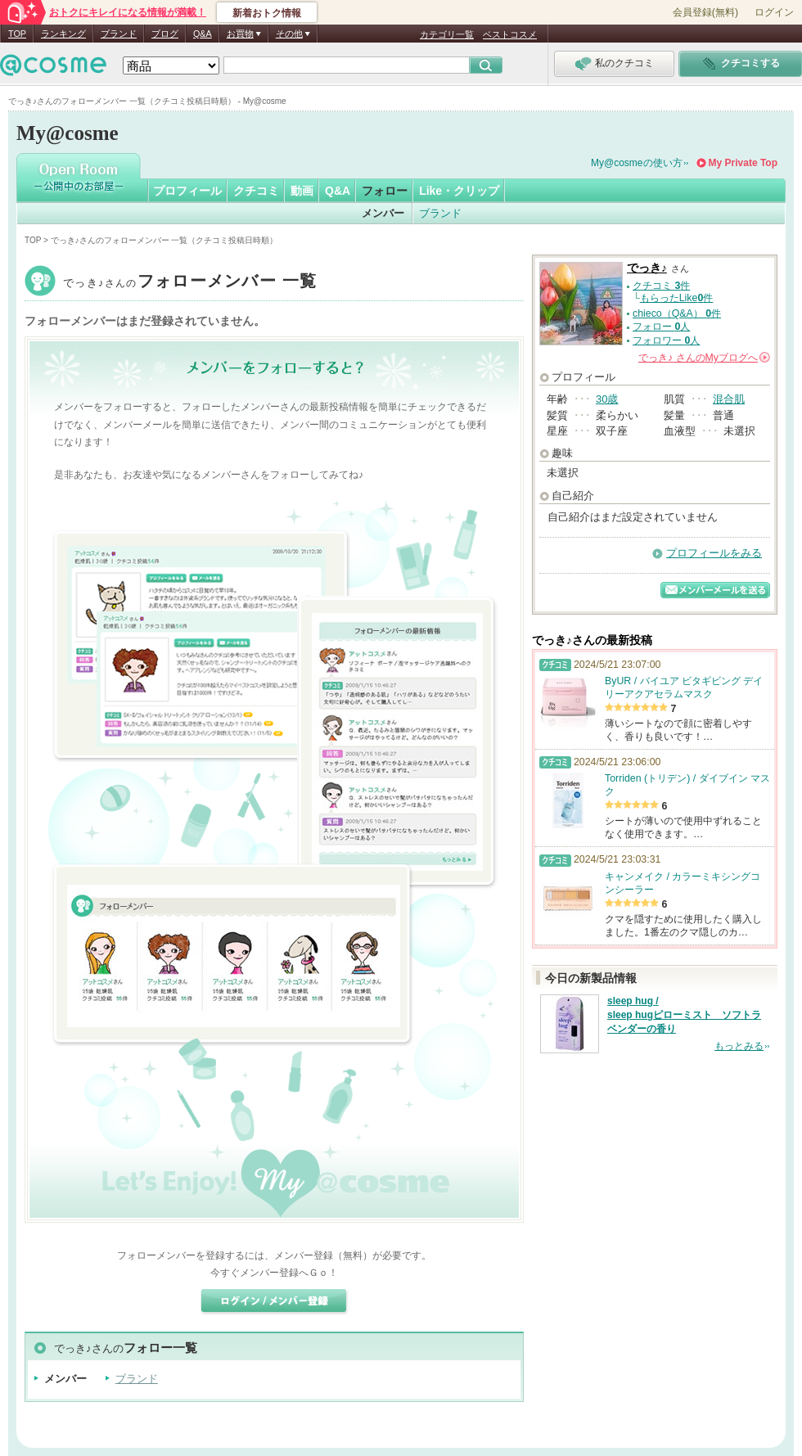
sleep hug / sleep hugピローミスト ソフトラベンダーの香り (684, 1015)
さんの (704, 357)
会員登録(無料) (705, 12)
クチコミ (256, 190)
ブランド (119, 33)
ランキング (63, 33)
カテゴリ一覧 (447, 34)
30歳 (607, 399)
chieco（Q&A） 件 (677, 313)
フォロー (385, 190)
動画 (302, 190)
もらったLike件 (677, 298)
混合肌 (729, 399)
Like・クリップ (459, 190)
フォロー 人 (661, 326)
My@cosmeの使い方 (637, 163)
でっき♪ (190, 283)
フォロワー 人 (666, 340)
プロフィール (187, 190)
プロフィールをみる (714, 553)
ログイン (774, 12)
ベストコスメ (510, 34)
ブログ (164, 33)
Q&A (202, 33)
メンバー (383, 213)
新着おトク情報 (266, 13)
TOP (17, 33)
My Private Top (743, 163)
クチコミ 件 (661, 285)
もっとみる (739, 1046)
